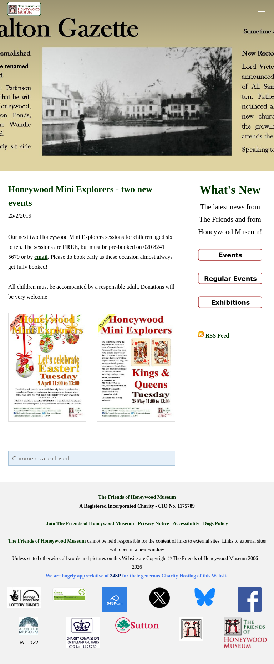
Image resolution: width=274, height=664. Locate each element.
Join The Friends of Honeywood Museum (90, 523)
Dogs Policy (215, 523)
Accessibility (186, 523)
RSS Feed (217, 336)
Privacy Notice (153, 523)
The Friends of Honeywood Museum (47, 541)
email (40, 257)
